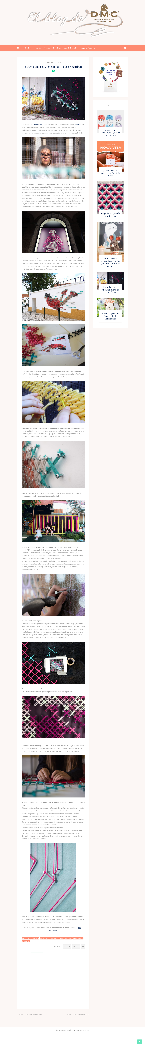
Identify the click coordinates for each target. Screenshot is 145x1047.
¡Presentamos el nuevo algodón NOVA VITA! (110, 173)
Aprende (47, 48)
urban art (25, 941)
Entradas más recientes (29, 1015)
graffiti (60, 938)
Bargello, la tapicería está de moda (110, 214)
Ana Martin (38, 124)
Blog (18, 48)
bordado (36, 938)
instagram (53, 930)
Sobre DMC (27, 48)
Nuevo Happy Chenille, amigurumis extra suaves (110, 132)
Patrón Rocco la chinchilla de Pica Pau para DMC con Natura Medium (110, 262)
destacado (43, 938)
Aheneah (78, 124)
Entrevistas (57, 48)
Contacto (37, 48)
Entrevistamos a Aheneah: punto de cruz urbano (110, 290)
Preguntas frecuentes (88, 48)
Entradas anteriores (78, 1015)
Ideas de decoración (70, 48)
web (79, 928)
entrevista (52, 938)
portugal (68, 938)
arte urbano (26, 938)
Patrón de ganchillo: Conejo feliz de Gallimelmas (110, 316)
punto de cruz (78, 938)
